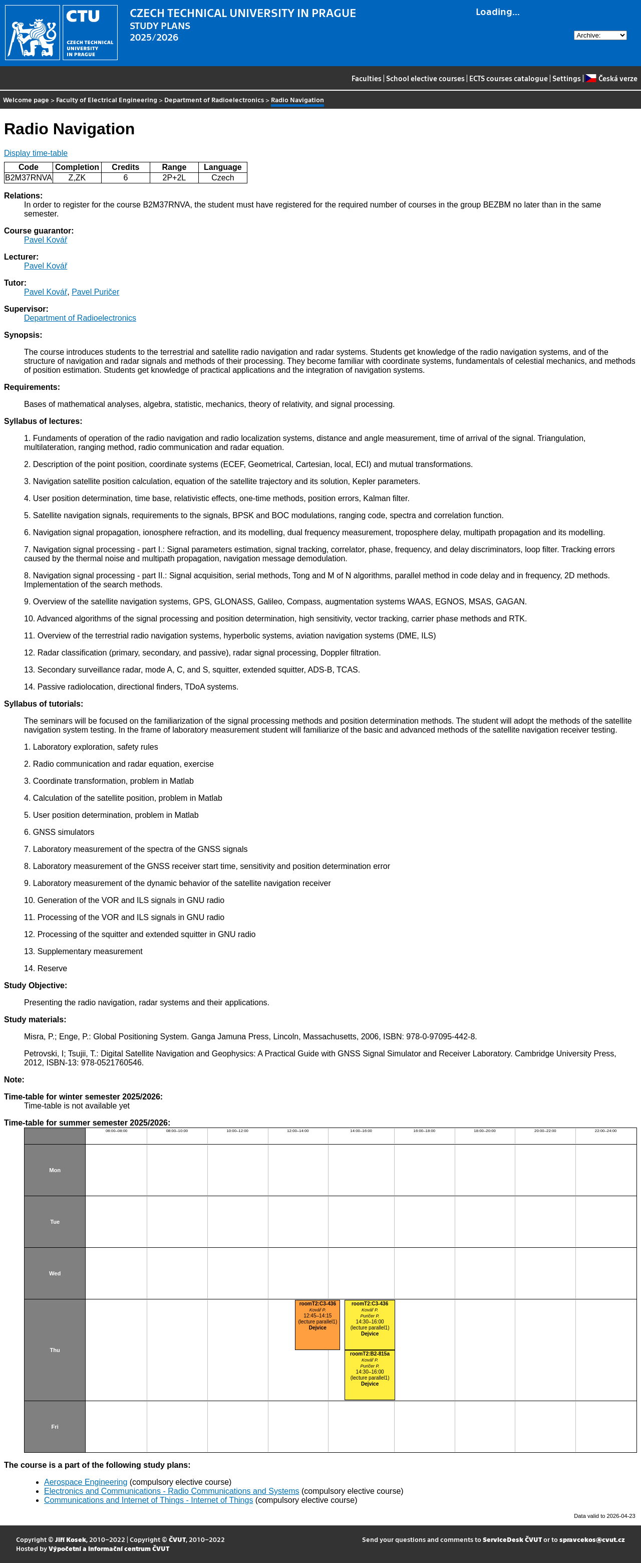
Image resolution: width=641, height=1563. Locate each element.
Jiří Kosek (70, 1539)
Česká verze (611, 78)
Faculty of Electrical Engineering (106, 99)
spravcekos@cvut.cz (592, 1539)
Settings (566, 78)
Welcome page (26, 99)
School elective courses (425, 78)
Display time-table (36, 153)
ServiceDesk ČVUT (512, 1539)
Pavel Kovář (45, 240)
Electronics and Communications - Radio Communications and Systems (171, 1491)
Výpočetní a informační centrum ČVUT (109, 1548)
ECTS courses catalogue (508, 78)
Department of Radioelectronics (214, 99)
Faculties (367, 78)
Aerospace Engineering (85, 1482)
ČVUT (177, 1539)
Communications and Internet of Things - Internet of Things (148, 1500)
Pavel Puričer (95, 292)
